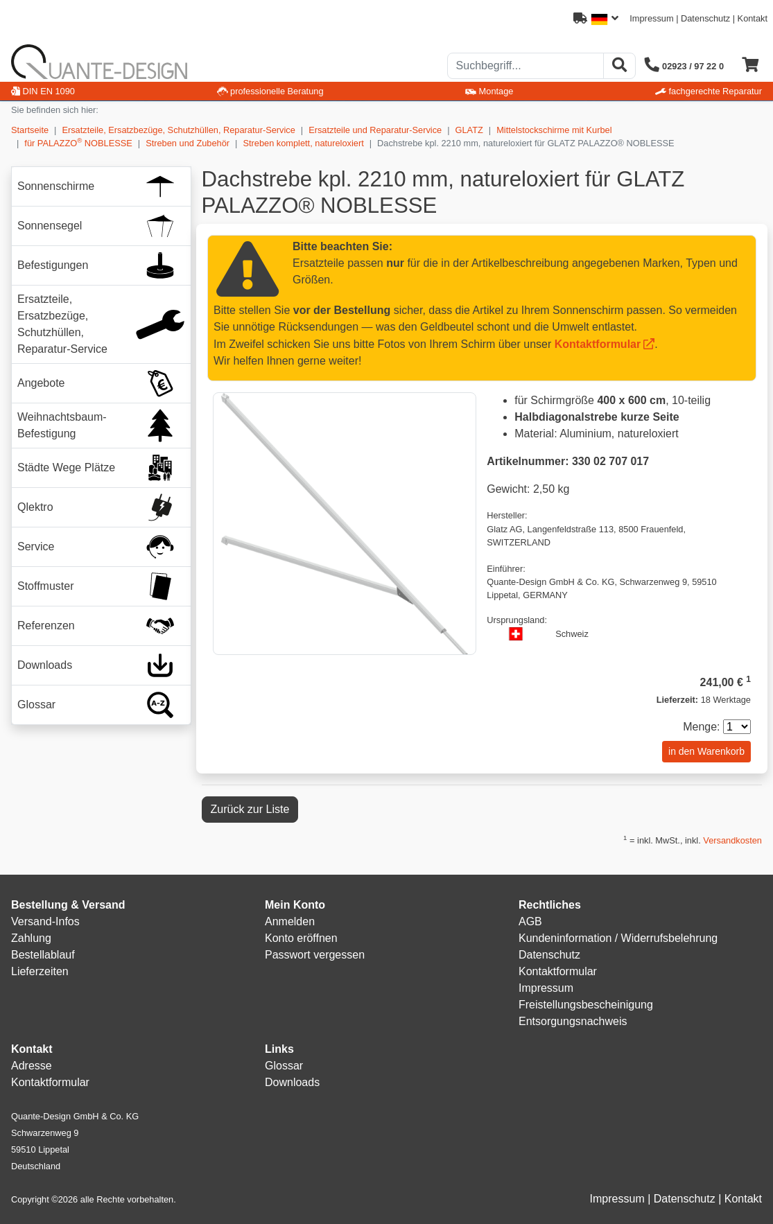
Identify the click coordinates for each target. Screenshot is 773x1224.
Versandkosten (732, 840)
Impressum (651, 18)
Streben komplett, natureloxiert (303, 143)
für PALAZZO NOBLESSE (78, 142)
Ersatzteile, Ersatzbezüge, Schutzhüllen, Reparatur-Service (178, 130)
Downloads (292, 1082)
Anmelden (290, 921)
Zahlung (31, 938)
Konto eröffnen (301, 938)
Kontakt (752, 18)
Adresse (31, 1066)
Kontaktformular (598, 344)
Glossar (284, 1066)
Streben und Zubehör (187, 143)
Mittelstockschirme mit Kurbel (553, 130)
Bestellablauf (43, 955)
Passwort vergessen (315, 955)
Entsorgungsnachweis (573, 1021)
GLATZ (469, 130)
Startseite (30, 130)
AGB (530, 921)
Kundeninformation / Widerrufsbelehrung (618, 938)
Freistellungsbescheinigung (586, 1005)
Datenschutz (705, 18)
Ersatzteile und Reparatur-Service (375, 130)
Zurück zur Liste (250, 809)
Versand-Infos (45, 921)
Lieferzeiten (40, 971)
